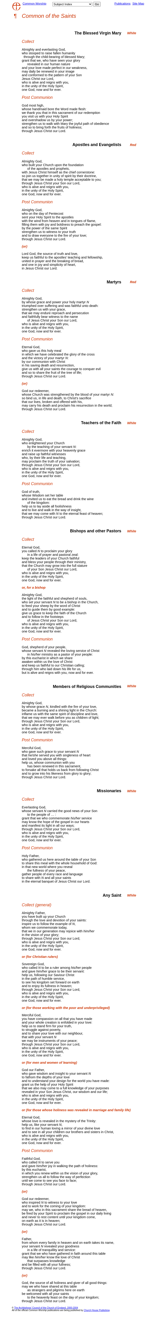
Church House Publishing (97, 1310)
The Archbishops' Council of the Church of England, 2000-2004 (46, 1308)
